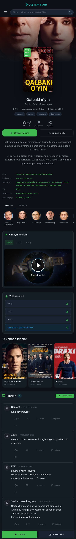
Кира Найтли (44, 182)
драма (30, 114)
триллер (19, 114)
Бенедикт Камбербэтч (26, 182)
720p (18, 242)
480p (9, 242)
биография (55, 114)
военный (42, 114)
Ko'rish (19, 534)
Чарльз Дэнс (55, 185)
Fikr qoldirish (65, 395)
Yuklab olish (56, 133)
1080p (29, 242)
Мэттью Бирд (42, 185)
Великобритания (30, 109)
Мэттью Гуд (57, 182)
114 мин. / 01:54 (55, 109)
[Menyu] (5, 12)
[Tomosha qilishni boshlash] (38, 268)
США (41, 109)
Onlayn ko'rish (19, 133)
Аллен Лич (29, 185)
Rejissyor (23, 205)
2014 (15, 109)
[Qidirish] (70, 12)
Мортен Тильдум (24, 178)
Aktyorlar (9, 205)
